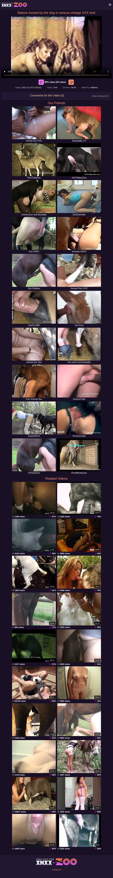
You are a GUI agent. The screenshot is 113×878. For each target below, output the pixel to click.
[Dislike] (71, 82)
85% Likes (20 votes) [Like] (52, 82)
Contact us (56, 870)
